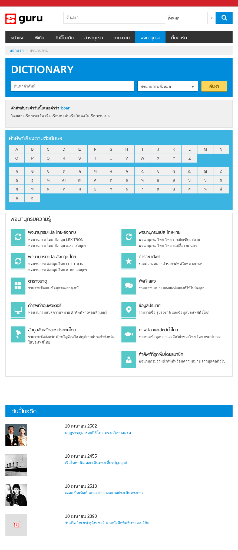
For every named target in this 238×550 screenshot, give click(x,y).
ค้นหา (214, 86)
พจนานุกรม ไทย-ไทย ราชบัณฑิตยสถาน (169, 240)
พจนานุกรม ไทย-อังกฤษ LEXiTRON (56, 240)
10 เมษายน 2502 (81, 426)
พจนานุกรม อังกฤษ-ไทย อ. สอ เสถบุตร (57, 270)
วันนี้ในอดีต (64, 38)
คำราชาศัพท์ (149, 257)
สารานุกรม (93, 38)
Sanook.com (16, 3)
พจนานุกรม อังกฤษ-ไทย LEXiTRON (56, 264)
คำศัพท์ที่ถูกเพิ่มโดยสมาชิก (161, 354)
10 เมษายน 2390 (81, 516)
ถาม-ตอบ (122, 38)
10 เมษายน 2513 (81, 486)
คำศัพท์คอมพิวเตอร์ (44, 305)
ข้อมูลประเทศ (149, 305)
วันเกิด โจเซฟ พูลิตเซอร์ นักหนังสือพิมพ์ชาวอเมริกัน (107, 523)
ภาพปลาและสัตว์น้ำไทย (158, 330)
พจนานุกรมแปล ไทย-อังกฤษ (52, 232)
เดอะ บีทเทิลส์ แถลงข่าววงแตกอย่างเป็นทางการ (104, 493)
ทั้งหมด (173, 18)
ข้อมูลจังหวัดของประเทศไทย (52, 330)
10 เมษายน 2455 (81, 456)
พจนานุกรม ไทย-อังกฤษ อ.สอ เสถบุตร (57, 246)
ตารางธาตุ (37, 281)
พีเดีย (39, 38)
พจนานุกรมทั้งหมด (155, 86)
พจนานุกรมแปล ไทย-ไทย (159, 232)
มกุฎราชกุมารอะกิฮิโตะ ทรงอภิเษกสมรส (98, 433)
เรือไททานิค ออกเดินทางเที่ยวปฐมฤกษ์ (96, 463)
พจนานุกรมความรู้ (31, 219)
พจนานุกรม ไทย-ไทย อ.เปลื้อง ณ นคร (168, 246)
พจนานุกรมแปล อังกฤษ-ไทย (52, 257)
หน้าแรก (17, 38)
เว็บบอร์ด (179, 38)
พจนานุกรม (150, 38)
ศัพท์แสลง (147, 281)
